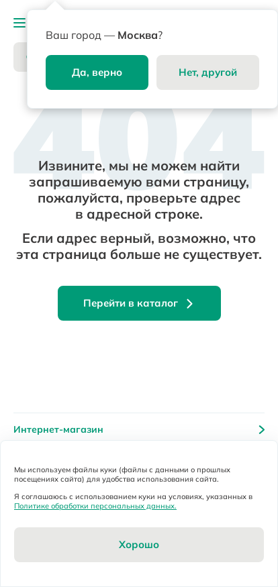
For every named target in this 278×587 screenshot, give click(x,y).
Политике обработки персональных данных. (95, 506)
